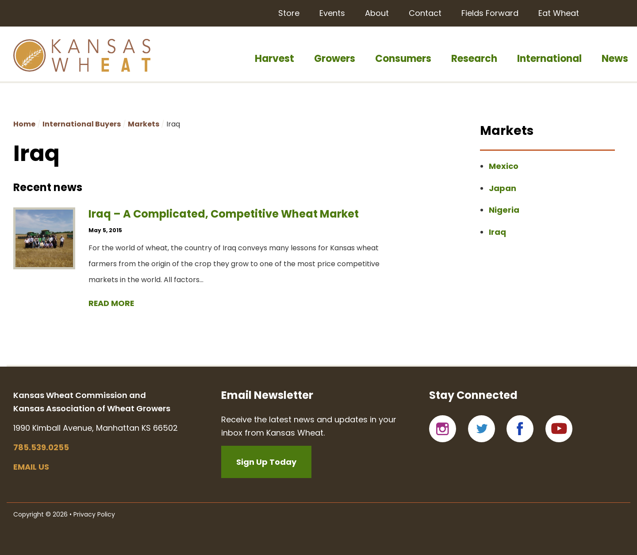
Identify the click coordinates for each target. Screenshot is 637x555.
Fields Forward (489, 13)
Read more (111, 303)
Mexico (503, 166)
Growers (334, 58)
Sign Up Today (266, 461)
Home (24, 124)
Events (332, 13)
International (549, 58)
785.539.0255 (41, 447)
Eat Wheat (558, 13)
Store (288, 13)
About (377, 13)
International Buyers (81, 124)
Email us (31, 466)
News (615, 58)
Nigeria (504, 209)
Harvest (274, 58)
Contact (425, 13)
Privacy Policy (94, 514)
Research (474, 58)
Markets (143, 124)
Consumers (403, 58)
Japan (502, 188)
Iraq (497, 231)
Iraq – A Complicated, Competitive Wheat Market (223, 214)
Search (613, 12)
